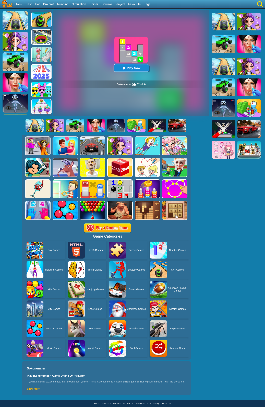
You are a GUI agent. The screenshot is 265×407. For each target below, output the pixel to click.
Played (120, 4)
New (19, 4)
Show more (33, 388)
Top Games (128, 403)
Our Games (116, 403)
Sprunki (107, 4)
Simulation (79, 4)
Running (62, 4)
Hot (37, 4)
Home (96, 403)
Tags (147, 4)
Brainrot (48, 4)
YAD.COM (166, 403)
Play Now (131, 68)
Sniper (93, 4)
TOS (149, 403)
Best (29, 4)
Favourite (134, 4)
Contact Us (140, 403)
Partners (105, 403)
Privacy (156, 403)
